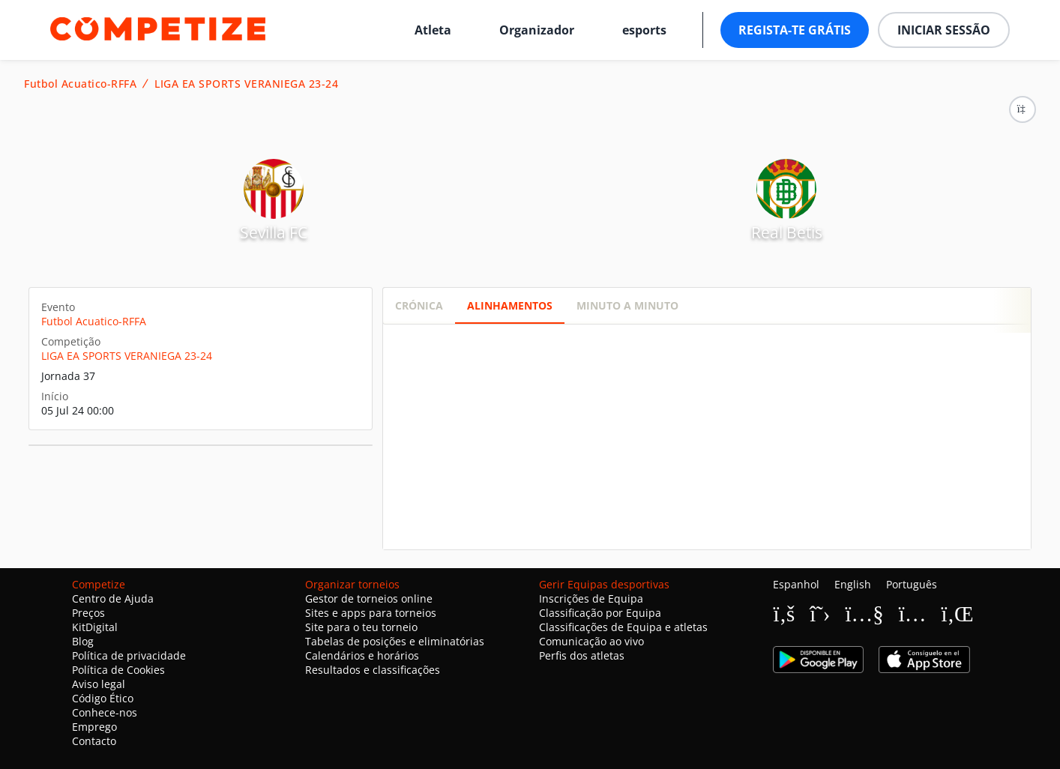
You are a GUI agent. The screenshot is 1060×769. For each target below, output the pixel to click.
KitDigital (95, 627)
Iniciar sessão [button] (943, 30)
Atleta (433, 30)
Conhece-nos (104, 712)
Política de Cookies (118, 670)
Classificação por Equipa (600, 613)
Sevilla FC (273, 232)
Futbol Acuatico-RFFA (80, 84)
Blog (83, 641)
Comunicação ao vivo (591, 641)
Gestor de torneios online (369, 598)
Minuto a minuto (627, 305)
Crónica (419, 305)
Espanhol (796, 584)
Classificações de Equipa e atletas (623, 627)
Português (911, 584)
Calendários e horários (362, 655)
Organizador (536, 30)
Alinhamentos (509, 305)
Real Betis (786, 232)
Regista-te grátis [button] (794, 30)
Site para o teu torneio (361, 627)
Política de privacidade (129, 655)
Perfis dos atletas (581, 655)
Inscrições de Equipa (591, 598)
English (852, 584)
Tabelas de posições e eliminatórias (394, 641)
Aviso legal (98, 684)
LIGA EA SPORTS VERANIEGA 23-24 (246, 84)
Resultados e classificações (372, 670)
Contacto (94, 741)
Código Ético (102, 698)
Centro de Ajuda (113, 598)
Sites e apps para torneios (370, 613)
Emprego (94, 727)
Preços (88, 613)
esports (644, 30)
